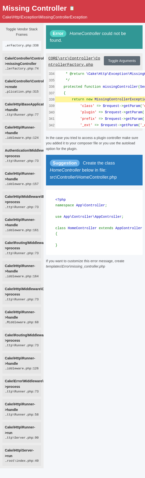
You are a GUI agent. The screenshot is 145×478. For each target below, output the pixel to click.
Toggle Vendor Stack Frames (22, 31)
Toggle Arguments (122, 61)
